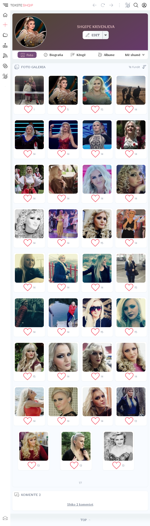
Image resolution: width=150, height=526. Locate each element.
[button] (5, 5)
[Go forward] (111, 5)
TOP (85, 520)
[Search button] (136, 5)
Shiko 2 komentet (80, 504)
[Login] (144, 5)
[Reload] (103, 5)
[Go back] (94, 5)
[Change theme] (128, 5)
